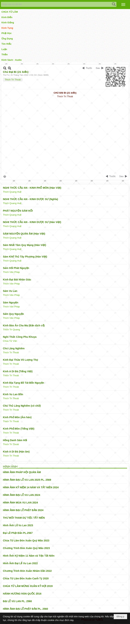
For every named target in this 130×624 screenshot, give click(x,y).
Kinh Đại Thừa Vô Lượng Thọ (20, 359)
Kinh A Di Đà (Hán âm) (16, 451)
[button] (123, 4)
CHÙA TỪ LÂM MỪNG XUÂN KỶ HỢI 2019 (28, 586)
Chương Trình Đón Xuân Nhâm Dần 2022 (27, 570)
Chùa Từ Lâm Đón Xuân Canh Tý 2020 (26, 578)
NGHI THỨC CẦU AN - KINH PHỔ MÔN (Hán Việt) (32, 187)
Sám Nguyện (10, 302)
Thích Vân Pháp (11, 272)
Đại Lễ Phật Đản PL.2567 (18, 532)
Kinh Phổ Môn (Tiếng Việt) (18, 428)
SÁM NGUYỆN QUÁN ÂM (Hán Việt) (24, 233)
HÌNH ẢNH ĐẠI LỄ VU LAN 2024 (21, 495)
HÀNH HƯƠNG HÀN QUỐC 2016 (22, 593)
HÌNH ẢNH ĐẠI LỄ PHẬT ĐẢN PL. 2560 (25, 608)
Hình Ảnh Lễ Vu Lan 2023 (18, 525)
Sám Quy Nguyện (13, 313)
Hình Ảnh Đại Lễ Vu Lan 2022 (20, 563)
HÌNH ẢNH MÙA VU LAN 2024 (20, 502)
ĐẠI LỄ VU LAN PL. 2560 (17, 601)
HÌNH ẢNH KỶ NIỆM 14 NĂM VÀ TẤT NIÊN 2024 (31, 487)
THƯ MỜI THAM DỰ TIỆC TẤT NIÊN (24, 517)
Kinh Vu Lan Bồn (13, 394)
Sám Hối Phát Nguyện (16, 268)
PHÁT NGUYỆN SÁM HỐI (18, 210)
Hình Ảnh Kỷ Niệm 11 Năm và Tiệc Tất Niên (28, 555)
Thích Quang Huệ (12, 191)
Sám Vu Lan (10, 291)
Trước (89, 68)
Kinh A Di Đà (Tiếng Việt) (18, 371)
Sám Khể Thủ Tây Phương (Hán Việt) (25, 256)
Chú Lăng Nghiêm (14, 348)
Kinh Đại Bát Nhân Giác (17, 279)
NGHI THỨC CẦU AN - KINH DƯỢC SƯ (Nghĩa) (30, 199)
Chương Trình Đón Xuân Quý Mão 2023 (26, 548)
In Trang (5, 176)
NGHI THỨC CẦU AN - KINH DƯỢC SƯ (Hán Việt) (32, 222)
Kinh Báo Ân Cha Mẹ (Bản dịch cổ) (24, 325)
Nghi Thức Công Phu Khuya (20, 336)
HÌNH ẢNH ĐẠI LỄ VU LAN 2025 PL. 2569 (27, 479)
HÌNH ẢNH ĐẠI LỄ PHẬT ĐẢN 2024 (23, 510)
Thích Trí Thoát (13, 79)
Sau (98, 68)
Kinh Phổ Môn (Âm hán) (17, 417)
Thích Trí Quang (11, 329)
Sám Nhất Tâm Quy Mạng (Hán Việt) (24, 245)
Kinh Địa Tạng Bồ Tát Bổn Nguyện (23, 382)
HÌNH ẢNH (10, 466)
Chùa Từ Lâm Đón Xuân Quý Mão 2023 (26, 540)
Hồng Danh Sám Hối (15, 440)
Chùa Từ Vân (10, 341)
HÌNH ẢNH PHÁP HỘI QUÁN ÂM (22, 472)
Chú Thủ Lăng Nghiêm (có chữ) (22, 405)
